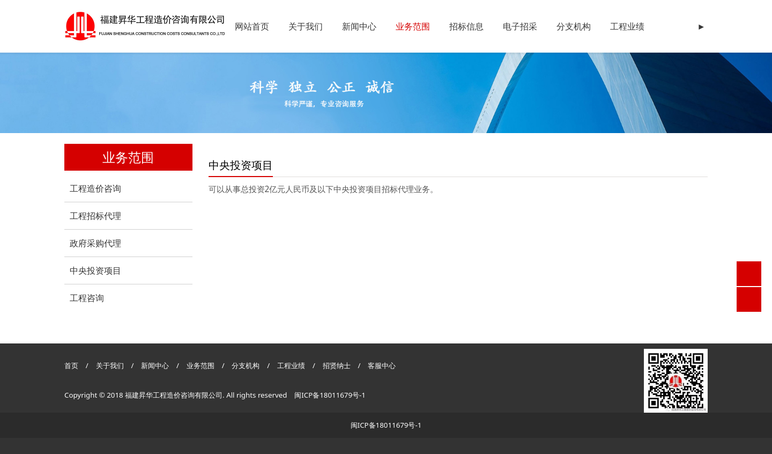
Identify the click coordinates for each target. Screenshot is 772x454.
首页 (71, 365)
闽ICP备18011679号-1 (330, 395)
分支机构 (573, 26)
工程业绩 (627, 26)
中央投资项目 (95, 270)
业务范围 (413, 26)
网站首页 (252, 26)
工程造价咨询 (95, 188)
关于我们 (305, 26)
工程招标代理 (95, 216)
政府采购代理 (95, 243)
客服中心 (382, 365)
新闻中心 (359, 26)
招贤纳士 (337, 365)
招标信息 (466, 26)
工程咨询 (87, 298)
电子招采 (520, 26)
